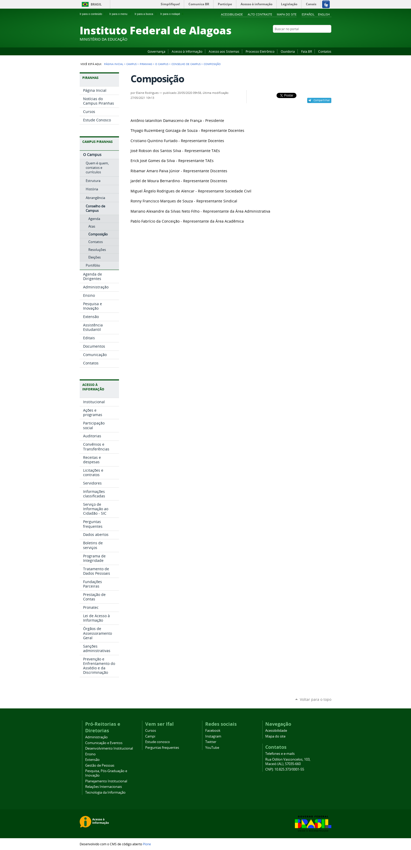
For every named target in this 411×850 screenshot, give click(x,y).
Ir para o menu (120, 13)
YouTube (309, 39)
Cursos (150, 730)
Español (308, 14)
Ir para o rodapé (172, 13)
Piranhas (146, 64)
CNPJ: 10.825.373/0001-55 (284, 769)
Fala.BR (306, 51)
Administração (96, 737)
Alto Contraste (260, 14)
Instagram (315, 39)
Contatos (324, 51)
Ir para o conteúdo (93, 13)
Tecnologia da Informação (105, 792)
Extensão (92, 759)
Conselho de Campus (186, 64)
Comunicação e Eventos (103, 743)
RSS (328, 39)
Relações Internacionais (103, 786)
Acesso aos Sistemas (224, 51)
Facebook (302, 39)
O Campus (161, 64)
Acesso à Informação (187, 51)
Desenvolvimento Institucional (109, 748)
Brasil (96, 4)
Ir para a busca (146, 13)
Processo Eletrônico (260, 51)
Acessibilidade (232, 14)
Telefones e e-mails (280, 753)
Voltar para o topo (315, 699)
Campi (150, 736)
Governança (156, 51)
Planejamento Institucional (106, 781)
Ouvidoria (288, 51)
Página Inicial (113, 64)
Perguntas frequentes (162, 747)
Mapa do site (286, 14)
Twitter (322, 39)
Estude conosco (157, 742)
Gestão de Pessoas (99, 765)
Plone (147, 844)
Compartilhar (321, 100)
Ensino (90, 754)
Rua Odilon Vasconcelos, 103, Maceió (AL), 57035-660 (287, 761)
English (324, 14)
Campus (131, 64)
